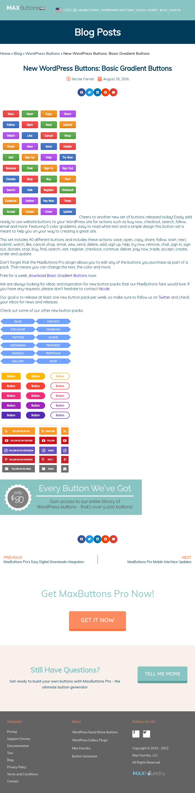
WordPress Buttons (117, 10)
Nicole (104, 288)
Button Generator (84, 756)
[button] (82, 92)
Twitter (164, 297)
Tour (10, 753)
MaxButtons (88, 10)
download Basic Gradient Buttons (58, 275)
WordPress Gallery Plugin (90, 740)
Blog (163, 10)
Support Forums (18, 739)
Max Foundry (81, 748)
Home (5, 53)
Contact (12, 781)
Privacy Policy (16, 767)
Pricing (12, 732)
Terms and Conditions (22, 774)
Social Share (146, 10)
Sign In (175, 10)
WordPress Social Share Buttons (95, 732)
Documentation (18, 746)
